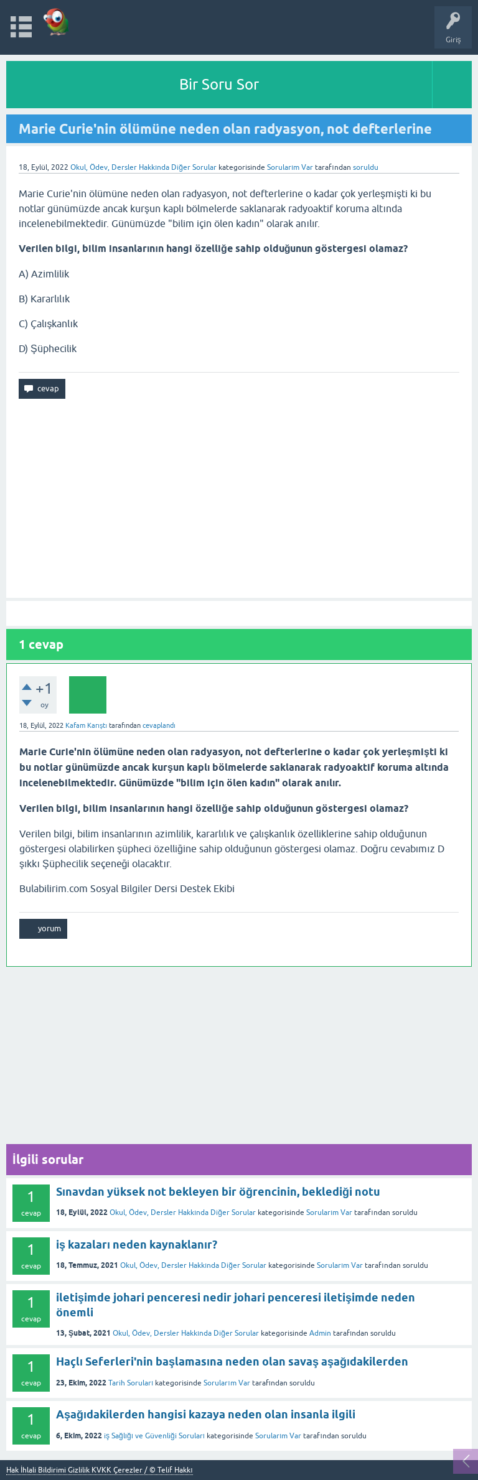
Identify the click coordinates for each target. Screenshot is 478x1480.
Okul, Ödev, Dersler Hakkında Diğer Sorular (143, 167)
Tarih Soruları (130, 1383)
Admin (320, 1333)
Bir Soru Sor (219, 84)
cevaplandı (159, 725)
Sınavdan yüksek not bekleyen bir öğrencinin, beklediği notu (218, 1191)
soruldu (365, 167)
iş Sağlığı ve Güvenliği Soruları (154, 1435)
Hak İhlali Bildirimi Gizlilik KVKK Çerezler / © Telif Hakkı (99, 1470)
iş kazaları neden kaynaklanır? (136, 1244)
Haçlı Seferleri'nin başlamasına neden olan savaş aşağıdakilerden (232, 1361)
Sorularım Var (329, 1212)
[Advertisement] (239, 498)
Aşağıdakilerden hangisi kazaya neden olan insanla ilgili (205, 1414)
